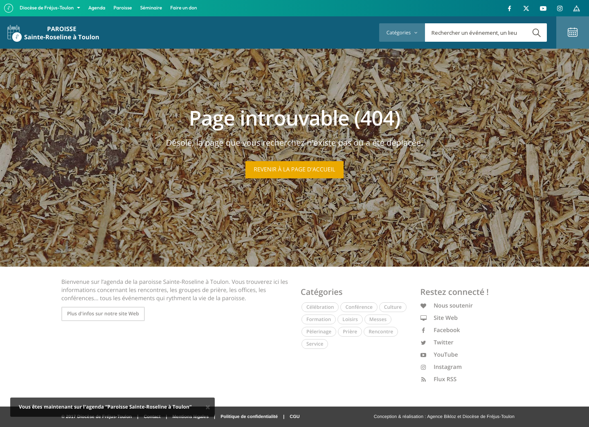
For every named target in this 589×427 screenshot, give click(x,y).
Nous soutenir (446, 306)
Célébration (320, 306)
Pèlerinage (318, 331)
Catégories (402, 32)
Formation (318, 319)
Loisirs (349, 319)
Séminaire (151, 8)
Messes (378, 319)
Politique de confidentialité (249, 416)
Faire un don (183, 8)
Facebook (440, 330)
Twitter (437, 342)
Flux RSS (438, 379)
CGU (294, 416)
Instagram (441, 367)
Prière (350, 331)
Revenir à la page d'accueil (294, 169)
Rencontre (381, 331)
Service (314, 343)
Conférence (358, 306)
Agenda (97, 8)
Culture (393, 306)
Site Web (439, 318)
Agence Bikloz (441, 416)
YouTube (439, 355)
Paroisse (123, 8)
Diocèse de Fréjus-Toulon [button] (47, 8)
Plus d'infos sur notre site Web (103, 313)
